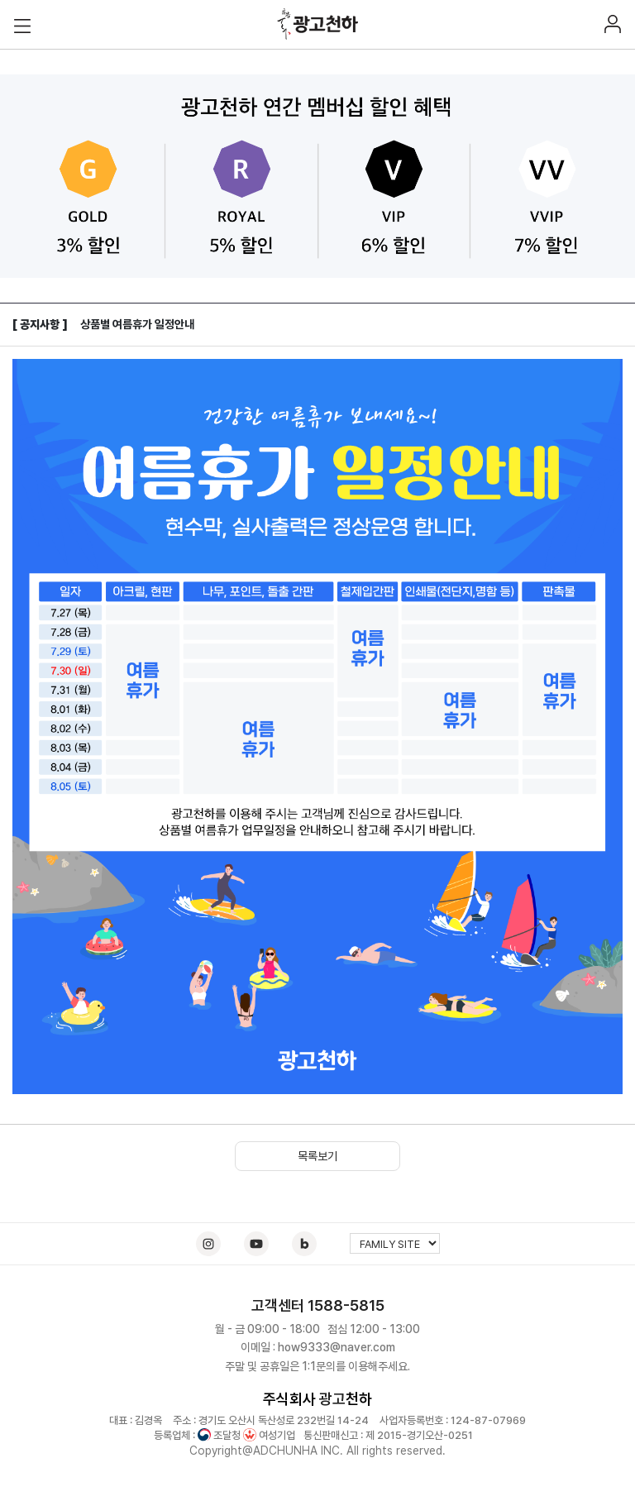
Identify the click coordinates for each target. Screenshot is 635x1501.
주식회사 (289, 1399)
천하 (359, 1399)
